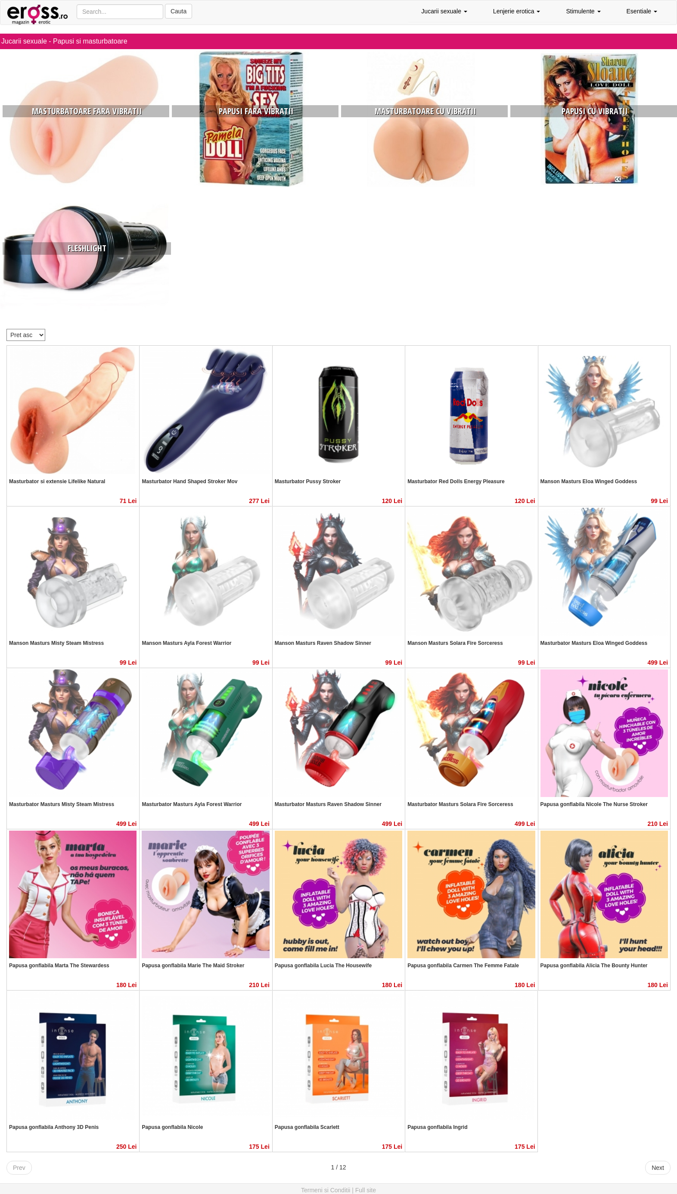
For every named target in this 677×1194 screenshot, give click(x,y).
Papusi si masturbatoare (90, 41)
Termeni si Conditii (325, 1190)
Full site (365, 1190)
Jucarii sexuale (24, 41)
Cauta (178, 11)
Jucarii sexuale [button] (444, 11)
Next (658, 1167)
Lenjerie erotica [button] (516, 11)
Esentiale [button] (642, 11)
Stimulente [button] (583, 11)
